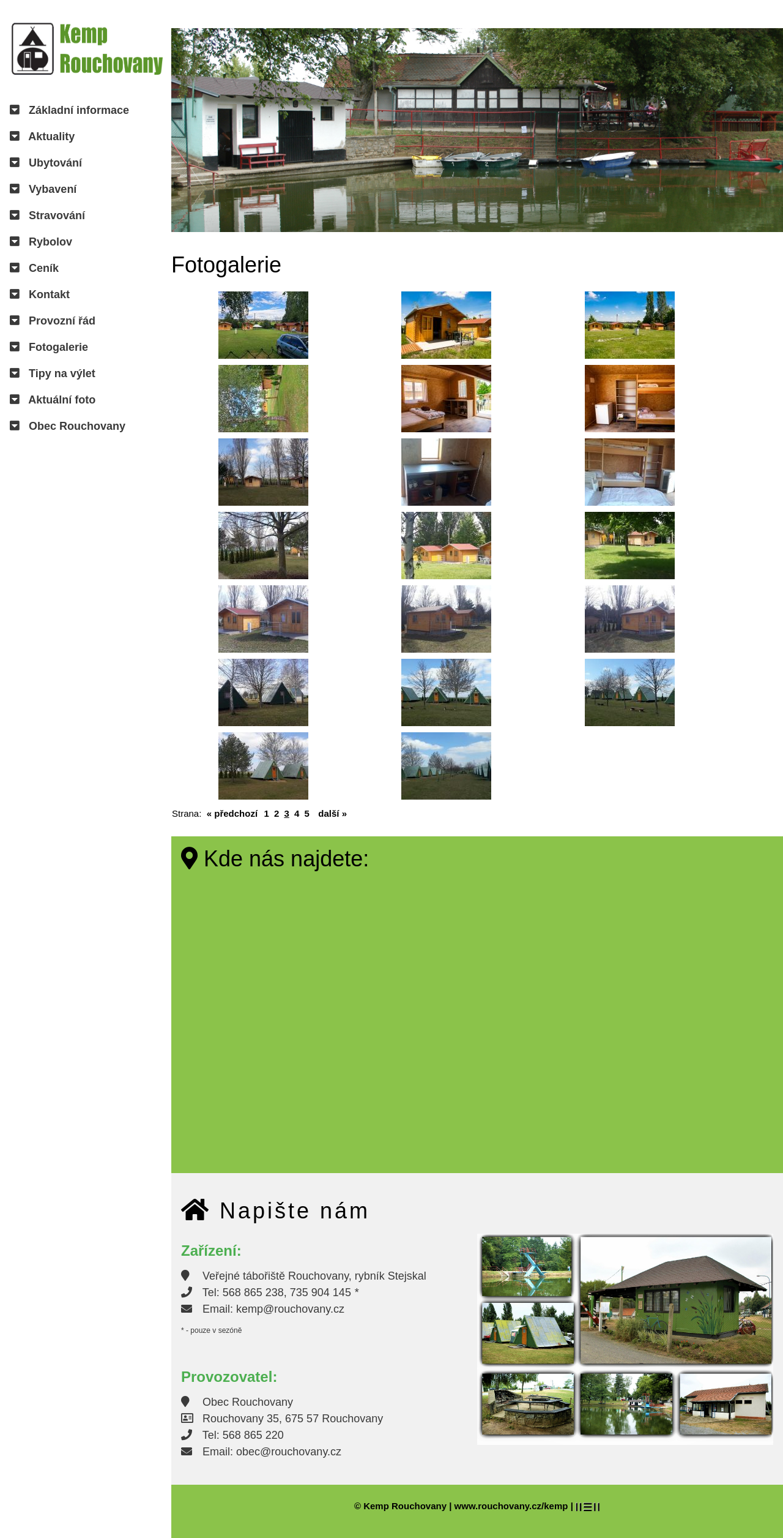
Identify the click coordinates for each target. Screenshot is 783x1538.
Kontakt (40, 294)
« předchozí (232, 813)
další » (332, 813)
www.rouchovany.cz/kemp (511, 1506)
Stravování (47, 215)
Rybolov (41, 242)
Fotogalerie (49, 347)
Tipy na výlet (52, 373)
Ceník (34, 268)
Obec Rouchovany (67, 426)
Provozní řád (52, 321)
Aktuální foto (52, 400)
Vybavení (43, 189)
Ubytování (46, 163)
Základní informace (69, 110)
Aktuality (42, 136)
